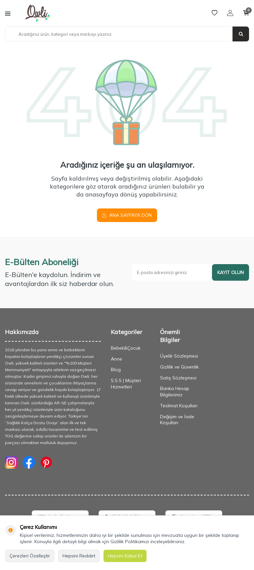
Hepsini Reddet (79, 556)
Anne (116, 359)
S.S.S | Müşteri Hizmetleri (126, 383)
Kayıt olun (230, 272)
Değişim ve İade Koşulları (177, 420)
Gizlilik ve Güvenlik (179, 367)
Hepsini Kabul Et (125, 556)
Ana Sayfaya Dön (127, 215)
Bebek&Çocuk (126, 348)
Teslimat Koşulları (178, 406)
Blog (116, 370)
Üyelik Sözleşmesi (179, 356)
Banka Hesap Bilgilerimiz (174, 391)
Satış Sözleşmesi (178, 378)
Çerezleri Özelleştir (30, 556)
